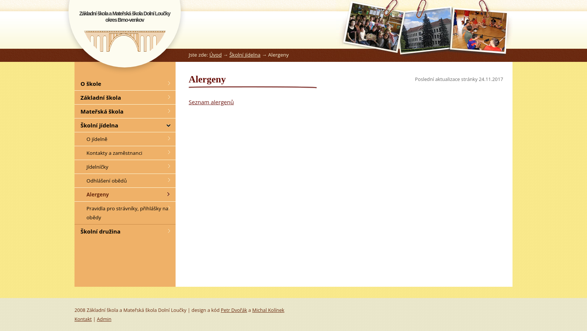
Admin (104, 319)
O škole (90, 83)
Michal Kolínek (268, 310)
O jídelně (96, 139)
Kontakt (83, 319)
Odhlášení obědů (106, 180)
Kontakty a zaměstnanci (114, 153)
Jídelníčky (97, 166)
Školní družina (100, 231)
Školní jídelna (245, 54)
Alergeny (97, 194)
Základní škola (100, 97)
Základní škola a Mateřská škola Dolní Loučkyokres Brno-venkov (124, 16)
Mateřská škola (102, 111)
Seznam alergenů (211, 102)
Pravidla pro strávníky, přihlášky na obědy (127, 213)
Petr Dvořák (234, 310)
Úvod (215, 54)
